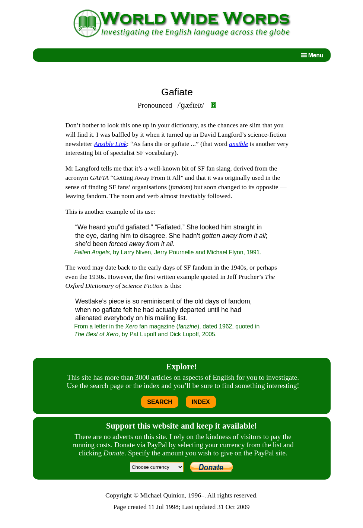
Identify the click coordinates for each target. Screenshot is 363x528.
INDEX (201, 402)
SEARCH (159, 402)
